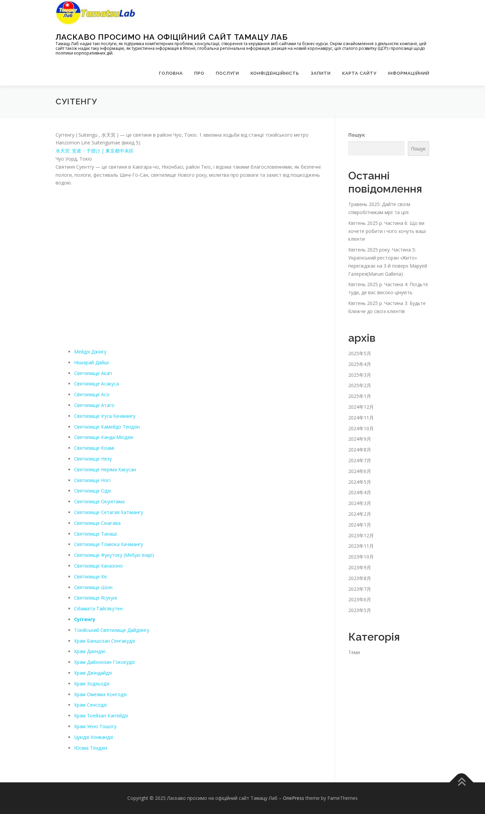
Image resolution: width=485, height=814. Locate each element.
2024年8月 (359, 449)
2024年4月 (359, 492)
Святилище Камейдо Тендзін (107, 426)
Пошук (356, 134)
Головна (171, 73)
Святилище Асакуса (96, 383)
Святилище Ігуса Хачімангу (105, 416)
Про (199, 73)
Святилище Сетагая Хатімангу (108, 512)
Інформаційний (408, 73)
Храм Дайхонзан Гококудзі (104, 662)
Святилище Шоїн (93, 587)
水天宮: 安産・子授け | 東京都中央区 (95, 150)
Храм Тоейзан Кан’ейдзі (101, 715)
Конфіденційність (275, 73)
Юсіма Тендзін (90, 747)
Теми (354, 652)
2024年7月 (359, 460)
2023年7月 (359, 588)
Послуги (227, 73)
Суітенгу (84, 619)
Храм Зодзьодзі (91, 683)
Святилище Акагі (93, 373)
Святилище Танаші (95, 533)
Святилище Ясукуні (95, 598)
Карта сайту (359, 73)
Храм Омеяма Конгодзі (100, 694)
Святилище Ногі (92, 480)
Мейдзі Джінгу (90, 351)
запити (321, 73)
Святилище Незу (93, 458)
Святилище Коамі (94, 448)
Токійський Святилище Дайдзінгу (112, 630)
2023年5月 (359, 610)
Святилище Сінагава (97, 523)
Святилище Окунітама (99, 501)
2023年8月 (359, 578)
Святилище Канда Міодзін (104, 437)
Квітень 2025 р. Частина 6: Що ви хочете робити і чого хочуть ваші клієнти (387, 231)
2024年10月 (361, 428)
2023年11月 (361, 546)
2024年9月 (359, 439)
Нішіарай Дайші (91, 362)
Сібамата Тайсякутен (98, 608)
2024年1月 (359, 524)
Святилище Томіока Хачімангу (108, 544)
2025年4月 (359, 364)
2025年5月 (359, 353)
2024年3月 (359, 503)
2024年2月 (359, 514)
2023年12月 (361, 535)
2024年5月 (359, 481)
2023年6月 (359, 599)
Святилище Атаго (94, 405)
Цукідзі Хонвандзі (94, 737)
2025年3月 (359, 374)
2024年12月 (361, 407)
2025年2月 (359, 385)
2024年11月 (361, 417)
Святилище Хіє (90, 576)
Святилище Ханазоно (98, 566)
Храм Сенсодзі (90, 705)
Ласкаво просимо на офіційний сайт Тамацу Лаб (172, 36)
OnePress (293, 798)
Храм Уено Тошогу (95, 726)
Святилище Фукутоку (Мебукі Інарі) (114, 555)
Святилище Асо (92, 394)
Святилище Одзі (92, 490)
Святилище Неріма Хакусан (105, 469)
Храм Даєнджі (89, 651)
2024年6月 (359, 471)
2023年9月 (359, 567)
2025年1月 (359, 396)
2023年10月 (361, 556)
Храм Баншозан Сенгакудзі (104, 640)
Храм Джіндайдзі (93, 673)
